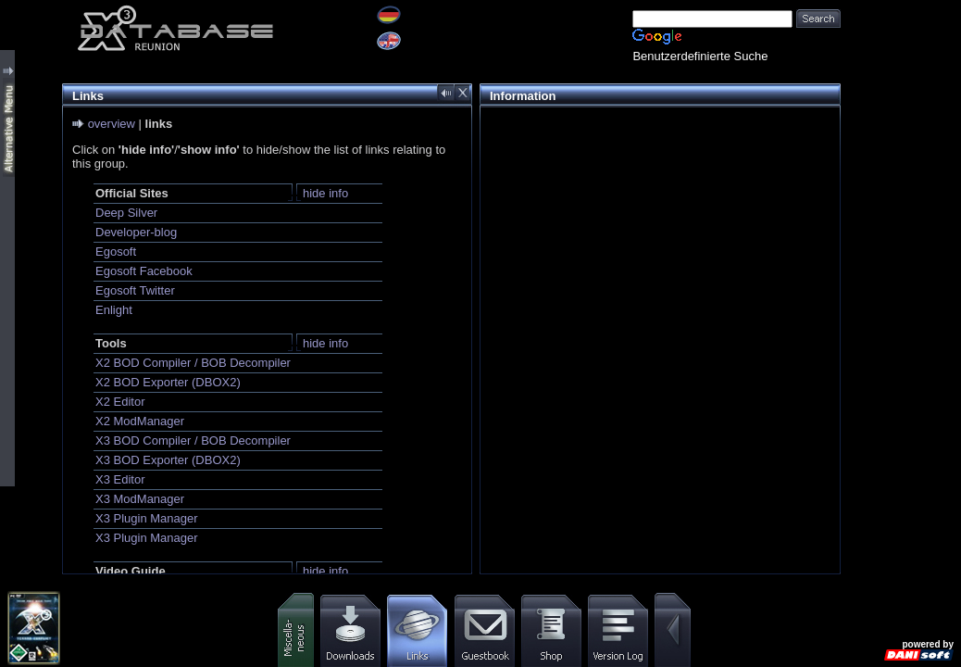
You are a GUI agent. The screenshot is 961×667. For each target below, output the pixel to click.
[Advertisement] (655, 246)
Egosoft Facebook (144, 271)
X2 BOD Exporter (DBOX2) (168, 382)
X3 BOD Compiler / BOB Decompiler (193, 440)
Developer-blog (136, 232)
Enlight (113, 310)
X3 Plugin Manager (146, 518)
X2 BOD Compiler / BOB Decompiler (193, 363)
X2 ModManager (139, 421)
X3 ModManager (139, 499)
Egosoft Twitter (135, 290)
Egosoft (115, 251)
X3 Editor (119, 479)
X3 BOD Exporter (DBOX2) (168, 460)
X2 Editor (119, 402)
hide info (325, 193)
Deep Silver (126, 213)
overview (111, 124)
